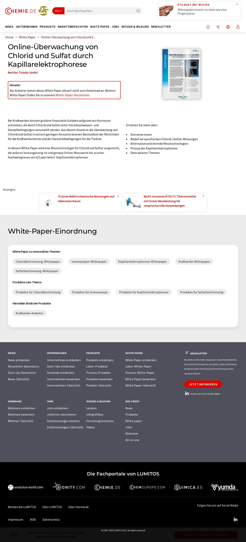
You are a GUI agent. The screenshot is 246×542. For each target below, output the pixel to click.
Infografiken (94, 414)
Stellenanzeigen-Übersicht (65, 427)
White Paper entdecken (140, 360)
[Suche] (138, 11)
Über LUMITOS (52, 507)
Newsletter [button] (161, 26)
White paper (133, 421)
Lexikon (91, 408)
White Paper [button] (99, 26)
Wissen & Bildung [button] (135, 26)
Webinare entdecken (21, 408)
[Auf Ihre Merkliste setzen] (208, 27)
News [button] (9, 26)
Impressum (15, 519)
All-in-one (132, 440)
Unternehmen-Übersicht (63, 385)
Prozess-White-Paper (139, 373)
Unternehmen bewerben (63, 379)
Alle (57, 11)
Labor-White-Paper (138, 366)
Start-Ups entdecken (61, 366)
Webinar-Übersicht (20, 421)
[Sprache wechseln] (228, 27)
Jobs (128, 427)
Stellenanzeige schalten (63, 421)
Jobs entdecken (57, 408)
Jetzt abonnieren (203, 384)
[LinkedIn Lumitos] (235, 519)
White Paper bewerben (140, 379)
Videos (90, 427)
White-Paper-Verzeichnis (72, 95)
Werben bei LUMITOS (22, 507)
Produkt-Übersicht (98, 385)
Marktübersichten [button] (73, 26)
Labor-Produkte (97, 366)
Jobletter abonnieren (61, 414)
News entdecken (19, 360)
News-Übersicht (18, 379)
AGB (33, 519)
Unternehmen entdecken (64, 360)
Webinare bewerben (21, 414)
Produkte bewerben (99, 379)
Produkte (131, 414)
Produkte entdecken (99, 360)
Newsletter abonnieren (23, 366)
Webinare (131, 433)
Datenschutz (51, 519)
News (129, 408)
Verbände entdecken (60, 373)
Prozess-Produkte (98, 373)
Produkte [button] (48, 26)
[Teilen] (218, 27)
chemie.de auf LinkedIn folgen (202, 393)
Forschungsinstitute (100, 421)
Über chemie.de (78, 507)
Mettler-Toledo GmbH (23, 72)
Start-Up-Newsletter (22, 373)
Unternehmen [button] (27, 26)
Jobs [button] (115, 26)
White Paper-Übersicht (140, 385)
